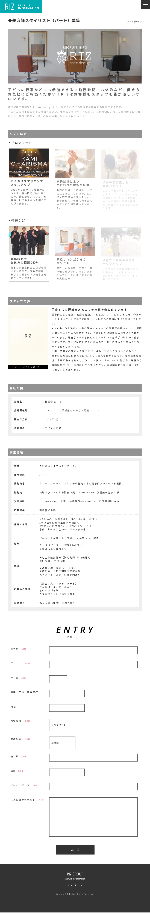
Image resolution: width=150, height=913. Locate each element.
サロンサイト (75, 885)
